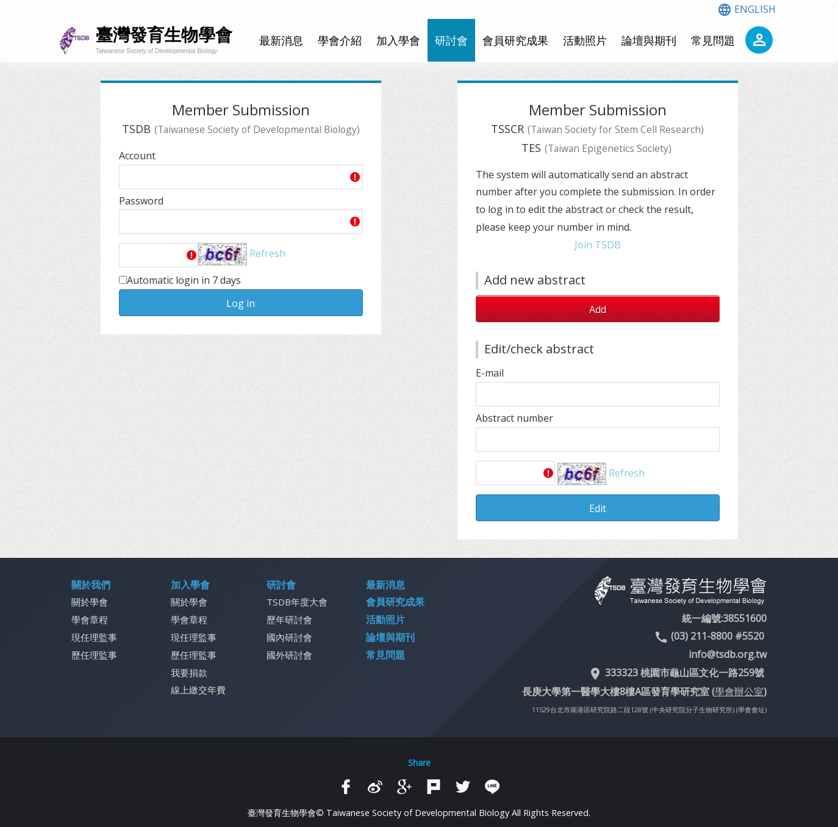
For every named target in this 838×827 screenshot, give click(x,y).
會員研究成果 (515, 40)
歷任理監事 (94, 655)
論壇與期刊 (648, 40)
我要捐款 (189, 672)
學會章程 (89, 619)
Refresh (267, 253)
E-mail (490, 373)
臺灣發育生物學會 (164, 39)
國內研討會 (289, 637)
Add (597, 309)
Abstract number (514, 418)
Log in (240, 303)
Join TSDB (598, 244)
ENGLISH (746, 9)
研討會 (451, 40)
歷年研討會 (289, 619)
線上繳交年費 (198, 690)
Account (137, 155)
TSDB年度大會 (297, 602)
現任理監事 (94, 637)
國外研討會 (289, 655)
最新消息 (281, 40)
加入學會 (398, 40)
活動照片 (585, 40)
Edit (597, 508)
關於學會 (89, 602)
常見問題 (713, 40)
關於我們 (90, 584)
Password (141, 201)
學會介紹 (340, 40)
